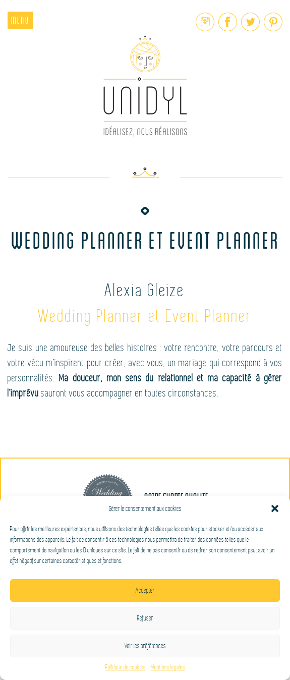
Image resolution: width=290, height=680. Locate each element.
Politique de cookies (125, 667)
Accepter (145, 590)
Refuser (145, 618)
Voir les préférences (145, 646)
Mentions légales (168, 667)
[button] (275, 508)
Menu (20, 20)
